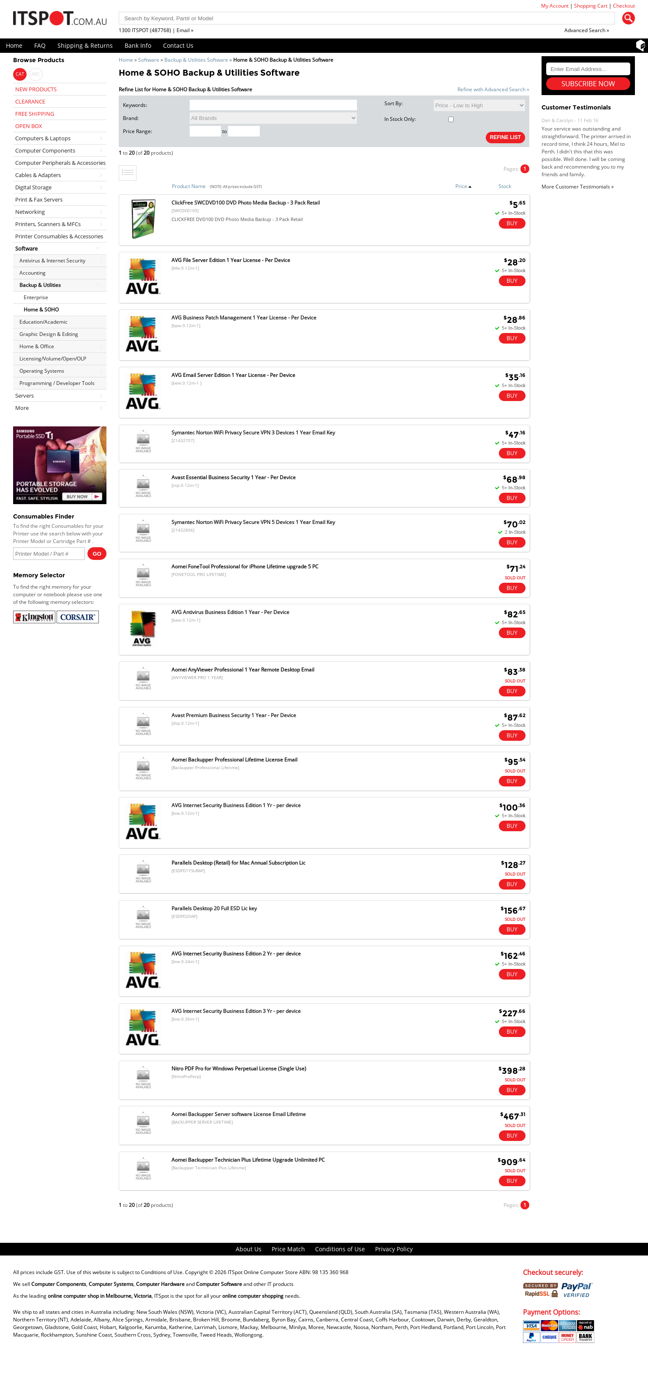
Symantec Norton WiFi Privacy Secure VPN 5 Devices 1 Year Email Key (253, 522)
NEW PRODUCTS (36, 89)
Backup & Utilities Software (196, 59)
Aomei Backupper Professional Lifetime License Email (234, 759)
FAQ (40, 45)
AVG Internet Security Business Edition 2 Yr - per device (236, 953)
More (22, 408)
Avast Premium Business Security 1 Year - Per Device (234, 715)
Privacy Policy (394, 1249)
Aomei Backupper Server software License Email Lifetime (239, 1114)
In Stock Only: (419, 119)
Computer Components (45, 150)
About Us (248, 1249)
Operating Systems (41, 370)
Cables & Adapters (38, 175)
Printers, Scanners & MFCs (48, 224)
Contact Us (178, 45)
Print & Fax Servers (39, 199)
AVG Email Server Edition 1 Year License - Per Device (233, 375)
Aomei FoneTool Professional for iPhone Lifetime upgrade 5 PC (245, 566)
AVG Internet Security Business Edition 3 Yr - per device (236, 1011)
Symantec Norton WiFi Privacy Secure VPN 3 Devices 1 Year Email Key (253, 432)
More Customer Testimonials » (578, 186)
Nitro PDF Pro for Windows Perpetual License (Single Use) (239, 1068)
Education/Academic (43, 321)
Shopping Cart (590, 5)
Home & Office (36, 346)
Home (14, 45)
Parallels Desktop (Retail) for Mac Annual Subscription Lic (238, 862)
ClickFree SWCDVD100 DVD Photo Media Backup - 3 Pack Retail (246, 202)
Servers (24, 395)
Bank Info (138, 45)
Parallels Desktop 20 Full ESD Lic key (214, 908)
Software (148, 59)
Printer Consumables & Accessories (59, 236)
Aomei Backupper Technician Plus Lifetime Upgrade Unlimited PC (248, 1159)
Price (463, 186)
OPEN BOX (28, 126)
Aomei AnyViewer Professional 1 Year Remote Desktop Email (243, 669)
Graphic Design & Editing (48, 334)
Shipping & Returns (85, 45)
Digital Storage (33, 187)
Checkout (624, 5)
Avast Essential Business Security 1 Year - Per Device (234, 477)
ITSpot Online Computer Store (263, 1272)
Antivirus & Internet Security (52, 260)
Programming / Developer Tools (57, 383)
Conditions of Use (340, 1249)
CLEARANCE (30, 101)
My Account (555, 5)
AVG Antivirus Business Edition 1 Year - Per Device (230, 612)
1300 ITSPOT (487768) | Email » (156, 30)
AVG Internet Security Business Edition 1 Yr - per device (236, 805)
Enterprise (36, 297)
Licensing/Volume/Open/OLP (52, 358)
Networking (30, 212)
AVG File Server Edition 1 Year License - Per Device (231, 260)
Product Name (189, 186)
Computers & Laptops (43, 138)
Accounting (32, 272)
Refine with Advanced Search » (493, 89)
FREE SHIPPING (34, 113)
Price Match (288, 1249)
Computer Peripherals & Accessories (60, 162)
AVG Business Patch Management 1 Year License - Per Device (244, 317)
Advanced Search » (586, 30)
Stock (504, 186)
